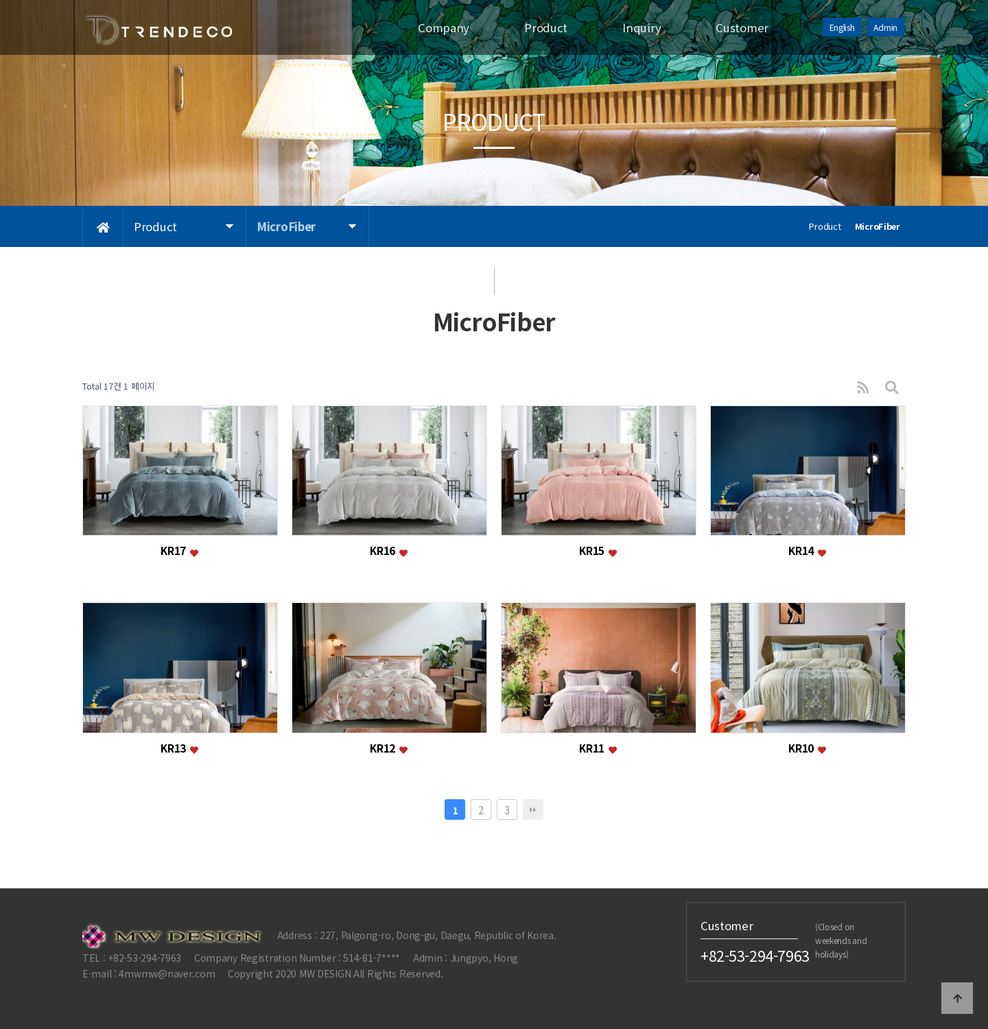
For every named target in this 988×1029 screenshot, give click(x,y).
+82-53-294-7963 (755, 955)
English (842, 27)
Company (443, 27)
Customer (742, 27)
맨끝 (533, 809)
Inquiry (641, 27)
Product (545, 27)
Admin (885, 27)
